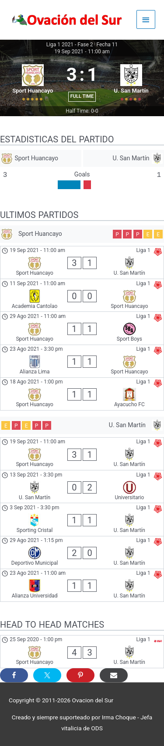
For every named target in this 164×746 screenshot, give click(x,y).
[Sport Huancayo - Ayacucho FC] (82, 394)
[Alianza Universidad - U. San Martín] (82, 585)
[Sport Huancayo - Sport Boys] (82, 328)
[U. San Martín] (123, 158)
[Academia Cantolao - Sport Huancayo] (82, 295)
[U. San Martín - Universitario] (82, 486)
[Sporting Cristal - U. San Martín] (82, 519)
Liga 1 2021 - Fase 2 (69, 44)
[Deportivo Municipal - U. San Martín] (82, 552)
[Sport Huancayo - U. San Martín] (82, 262)
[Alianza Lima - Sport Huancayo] (82, 361)
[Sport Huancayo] (40, 158)
